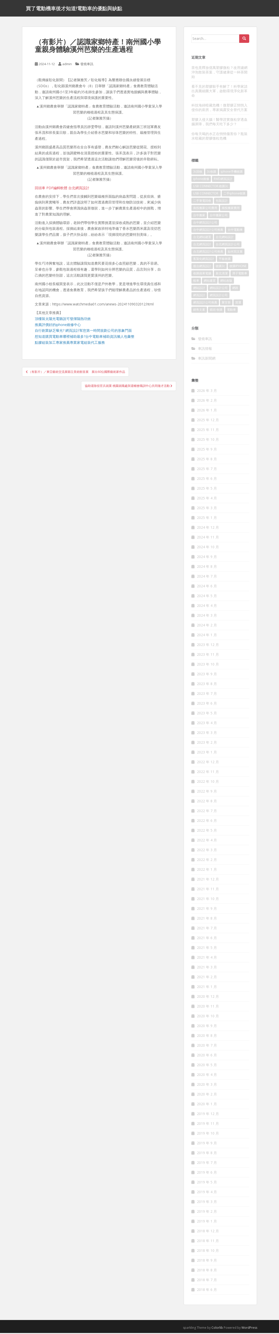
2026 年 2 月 (207, 401)
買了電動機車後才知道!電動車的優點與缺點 (74, 9)
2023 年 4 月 (207, 724)
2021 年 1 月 (207, 987)
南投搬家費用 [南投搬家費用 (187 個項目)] (231, 209)
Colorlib (217, 1329)
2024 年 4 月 (207, 606)
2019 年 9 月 (207, 1144)
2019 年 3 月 (207, 1202)
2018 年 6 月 (207, 1290)
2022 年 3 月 (207, 851)
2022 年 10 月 (208, 782)
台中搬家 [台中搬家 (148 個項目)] (199, 216)
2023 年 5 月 (207, 714)
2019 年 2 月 (207, 1212)
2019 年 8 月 (207, 1154)
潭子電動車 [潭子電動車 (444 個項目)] (239, 274)
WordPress (249, 1329)
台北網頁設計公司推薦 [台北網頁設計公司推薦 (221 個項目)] (208, 253)
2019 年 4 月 (207, 1193)
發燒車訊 (86, 65)
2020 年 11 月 (208, 1007)
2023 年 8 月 (207, 685)
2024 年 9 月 (207, 557)
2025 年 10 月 (208, 440)
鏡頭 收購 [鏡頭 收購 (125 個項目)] (216, 311)
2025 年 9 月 (207, 450)
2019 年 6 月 (207, 1173)
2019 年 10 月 (208, 1134)
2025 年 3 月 (207, 509)
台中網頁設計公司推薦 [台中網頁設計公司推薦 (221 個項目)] (208, 231)
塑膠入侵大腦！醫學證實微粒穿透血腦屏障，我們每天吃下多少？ (219, 122)
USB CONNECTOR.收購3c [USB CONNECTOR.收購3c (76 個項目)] (210, 187)
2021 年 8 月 (207, 919)
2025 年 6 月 (207, 479)
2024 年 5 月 (207, 597)
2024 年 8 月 (207, 567)
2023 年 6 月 (207, 704)
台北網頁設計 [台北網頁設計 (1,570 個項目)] (202, 245)
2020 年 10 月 (208, 1017)
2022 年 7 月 (207, 812)
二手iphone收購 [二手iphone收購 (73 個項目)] (234, 194)
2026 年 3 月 (207, 391)
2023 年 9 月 (207, 675)
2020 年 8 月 (207, 1036)
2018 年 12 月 (208, 1232)
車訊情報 (205, 349)
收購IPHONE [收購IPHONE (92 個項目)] (237, 267)
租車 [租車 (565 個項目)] (196, 282)
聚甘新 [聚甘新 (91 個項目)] (226, 303)
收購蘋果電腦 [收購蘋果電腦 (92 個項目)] (202, 274)
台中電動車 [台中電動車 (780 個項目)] (235, 231)
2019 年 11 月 (208, 1124)
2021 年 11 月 (208, 890)
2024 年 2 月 (207, 626)
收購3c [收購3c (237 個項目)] (220, 267)
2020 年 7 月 (207, 1046)
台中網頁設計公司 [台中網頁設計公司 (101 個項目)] (205, 223)
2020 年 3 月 (207, 1085)
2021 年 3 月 (207, 968)
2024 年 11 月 (208, 538)
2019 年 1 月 (207, 1222)
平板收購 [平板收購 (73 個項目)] (225, 260)
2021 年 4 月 (207, 958)
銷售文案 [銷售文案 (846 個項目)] (199, 311)
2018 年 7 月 (207, 1281)
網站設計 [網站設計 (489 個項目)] (199, 289)
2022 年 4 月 (207, 841)
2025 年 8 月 (207, 460)
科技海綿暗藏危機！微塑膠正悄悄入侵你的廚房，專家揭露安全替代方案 (219, 108)
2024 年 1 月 (207, 636)
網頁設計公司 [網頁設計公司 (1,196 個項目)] (219, 296)
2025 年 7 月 (207, 470)
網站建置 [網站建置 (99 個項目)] (210, 282)
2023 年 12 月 (208, 645)
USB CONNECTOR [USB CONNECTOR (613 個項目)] (206, 194)
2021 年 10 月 (208, 900)
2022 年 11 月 (208, 772)
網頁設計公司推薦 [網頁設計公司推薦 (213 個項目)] (205, 303)
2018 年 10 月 (208, 1251)
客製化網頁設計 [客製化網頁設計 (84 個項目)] (203, 260)
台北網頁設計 (78, 188)
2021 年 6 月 (207, 939)
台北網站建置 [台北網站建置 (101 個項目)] (202, 238)
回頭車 (40, 188)
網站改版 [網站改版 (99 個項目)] (226, 282)
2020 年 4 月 (207, 1075)
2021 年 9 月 (207, 909)
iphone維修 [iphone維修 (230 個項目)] (201, 180)
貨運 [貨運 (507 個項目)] (238, 303)
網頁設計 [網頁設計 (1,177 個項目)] (199, 296)
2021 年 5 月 (207, 948)
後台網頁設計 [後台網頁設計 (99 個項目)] (202, 267)
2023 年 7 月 (207, 694)
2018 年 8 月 (207, 1271)
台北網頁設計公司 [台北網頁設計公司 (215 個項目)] (228, 245)
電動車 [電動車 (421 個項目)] (231, 311)
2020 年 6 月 (207, 1056)
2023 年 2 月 (207, 743)
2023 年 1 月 (207, 753)
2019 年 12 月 (208, 1115)
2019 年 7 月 (207, 1163)
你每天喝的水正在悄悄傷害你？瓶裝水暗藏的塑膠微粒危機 (219, 137)
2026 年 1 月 (207, 411)
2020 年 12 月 (208, 997)
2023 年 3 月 (207, 733)
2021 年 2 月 (207, 978)
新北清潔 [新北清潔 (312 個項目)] (222, 274)
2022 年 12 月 (208, 763)
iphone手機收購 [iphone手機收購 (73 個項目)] (232, 173)
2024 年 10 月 (208, 548)
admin (67, 65)
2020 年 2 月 (207, 1095)
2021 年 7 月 (207, 929)
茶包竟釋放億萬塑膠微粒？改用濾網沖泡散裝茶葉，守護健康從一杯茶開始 (219, 73)
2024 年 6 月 (207, 587)
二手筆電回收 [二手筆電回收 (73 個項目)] (202, 202)
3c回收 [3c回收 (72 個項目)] (197, 173)
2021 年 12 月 (208, 880)
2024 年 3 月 (207, 616)
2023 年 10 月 (208, 665)
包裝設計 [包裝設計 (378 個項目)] (222, 202)
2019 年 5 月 (207, 1183)
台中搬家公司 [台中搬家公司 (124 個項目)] (219, 216)
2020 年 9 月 (207, 1027)
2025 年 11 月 (208, 430)
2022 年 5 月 (207, 831)
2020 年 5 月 (207, 1066)
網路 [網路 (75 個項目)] (235, 289)
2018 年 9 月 (207, 1261)
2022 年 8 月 (207, 802)
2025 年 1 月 (207, 518)
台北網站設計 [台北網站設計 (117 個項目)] (225, 238)
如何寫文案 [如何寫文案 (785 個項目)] (235, 253)
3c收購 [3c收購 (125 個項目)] (211, 173)
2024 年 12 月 (208, 528)
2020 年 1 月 (207, 1105)
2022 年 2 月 (207, 860)
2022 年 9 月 (207, 792)
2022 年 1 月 (207, 870)
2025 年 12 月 (208, 421)
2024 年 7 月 (207, 577)
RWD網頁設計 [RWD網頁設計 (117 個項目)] (223, 180)
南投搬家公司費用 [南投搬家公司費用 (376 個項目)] (205, 209)
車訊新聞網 (206, 359)
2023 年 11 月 (208, 655)
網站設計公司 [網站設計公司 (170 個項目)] (219, 289)
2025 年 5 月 (207, 489)
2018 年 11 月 (208, 1242)
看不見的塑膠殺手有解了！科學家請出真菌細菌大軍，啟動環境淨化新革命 (219, 92)
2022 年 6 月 (207, 821)
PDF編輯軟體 (56, 188)
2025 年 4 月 (207, 499)
